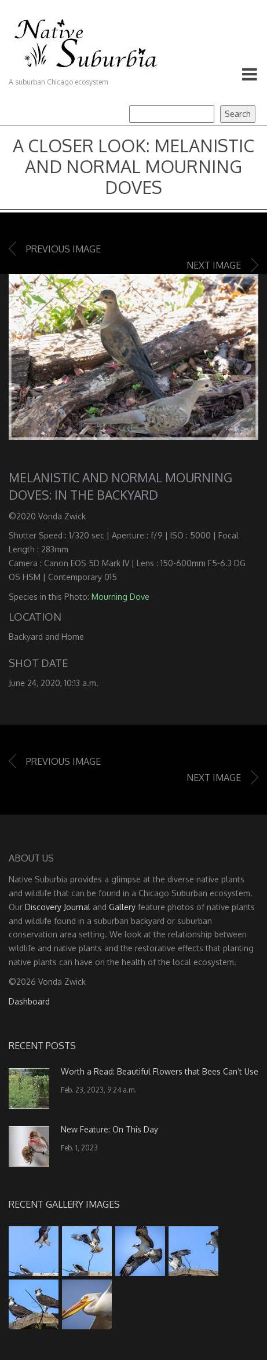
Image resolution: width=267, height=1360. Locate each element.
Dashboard (29, 1001)
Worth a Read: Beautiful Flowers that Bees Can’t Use (159, 1071)
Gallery (122, 907)
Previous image (63, 249)
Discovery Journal (57, 907)
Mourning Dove (120, 597)
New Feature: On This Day (109, 1129)
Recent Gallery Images (64, 1204)
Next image (213, 265)
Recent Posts (42, 1045)
